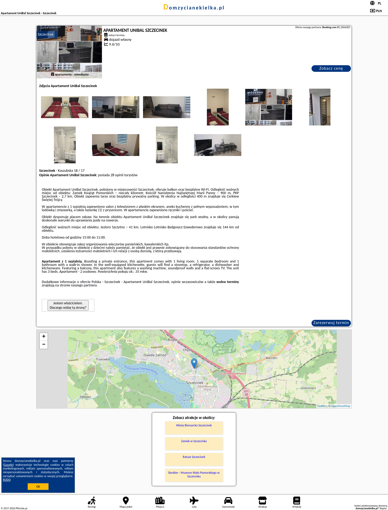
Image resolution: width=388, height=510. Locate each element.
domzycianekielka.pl (194, 7)
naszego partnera (84, 285)
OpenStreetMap (340, 406)
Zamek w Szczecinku (194, 441)
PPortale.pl (21, 508)
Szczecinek (46, 34)
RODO (7, 480)
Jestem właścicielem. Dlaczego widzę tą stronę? (68, 305)
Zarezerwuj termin (331, 322)
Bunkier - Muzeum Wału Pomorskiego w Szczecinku (194, 474)
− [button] (43, 345)
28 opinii (116, 175)
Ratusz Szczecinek (194, 457)
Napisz (383, 508)
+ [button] (43, 337)
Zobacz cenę (331, 68)
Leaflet (321, 406)
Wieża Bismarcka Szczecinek (194, 425)
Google (8, 465)
